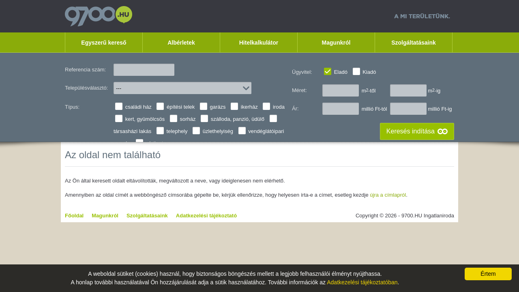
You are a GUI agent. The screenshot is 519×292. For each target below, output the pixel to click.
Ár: (295, 108)
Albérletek (181, 42)
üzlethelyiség (218, 131)
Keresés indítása (410, 131)
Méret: (299, 90)
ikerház (249, 107)
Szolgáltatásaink (413, 42)
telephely (176, 131)
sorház (187, 119)
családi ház (138, 107)
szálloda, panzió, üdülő (237, 119)
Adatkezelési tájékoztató (206, 216)
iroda (279, 107)
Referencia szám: (85, 70)
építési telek (181, 107)
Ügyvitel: (302, 72)
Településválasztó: (86, 88)
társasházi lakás (132, 131)
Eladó (340, 72)
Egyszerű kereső (103, 42)
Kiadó (369, 72)
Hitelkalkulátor (258, 42)
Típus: (72, 107)
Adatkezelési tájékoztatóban (362, 282)
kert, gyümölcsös (145, 119)
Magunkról (336, 42)
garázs (218, 107)
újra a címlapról (388, 195)
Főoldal (74, 216)
